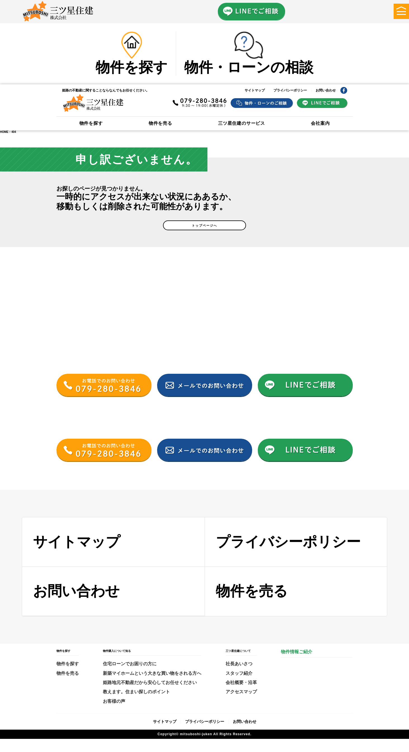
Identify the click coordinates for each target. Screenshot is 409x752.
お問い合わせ (326, 90)
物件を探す (91, 123)
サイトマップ (255, 90)
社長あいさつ (239, 677)
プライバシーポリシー (290, 90)
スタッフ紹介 (239, 686)
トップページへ (204, 235)
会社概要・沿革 (241, 695)
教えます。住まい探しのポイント (136, 704)
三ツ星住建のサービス (241, 123)
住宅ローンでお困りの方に (130, 677)
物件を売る (160, 123)
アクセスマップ (241, 704)
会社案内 (320, 123)
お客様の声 (114, 714)
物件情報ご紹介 (296, 664)
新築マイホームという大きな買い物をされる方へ (152, 686)
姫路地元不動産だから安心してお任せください (150, 695)
